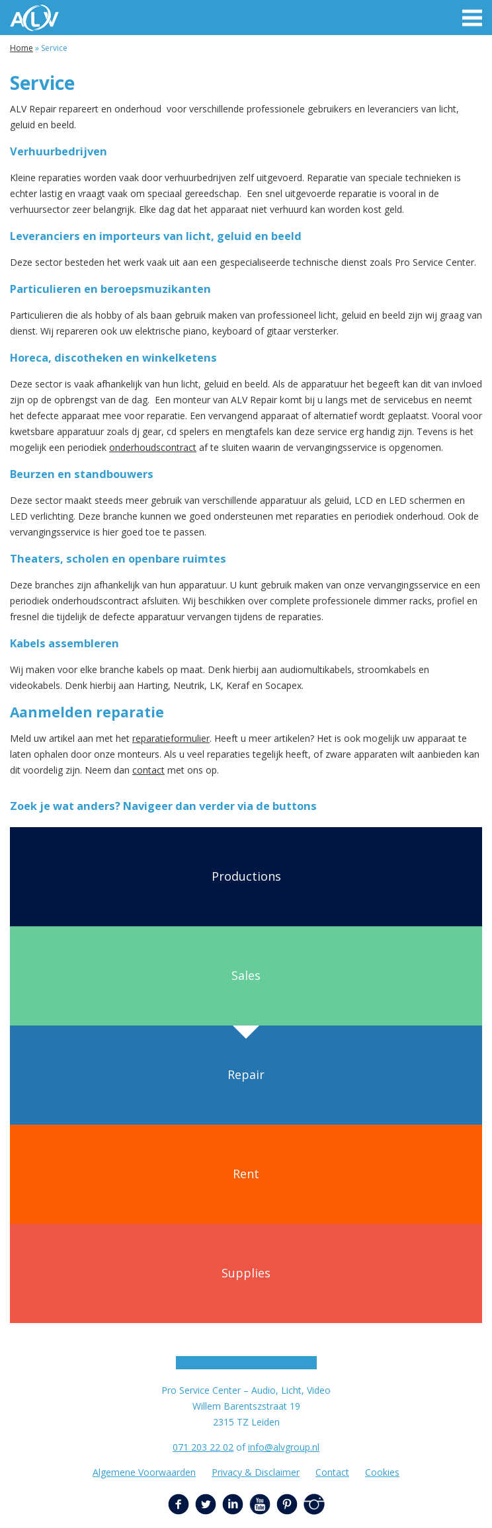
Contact (332, 1472)
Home (21, 48)
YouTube (259, 1504)
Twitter (205, 1504)
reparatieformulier (171, 738)
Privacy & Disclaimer (256, 1472)
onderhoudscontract (152, 447)
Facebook (178, 1504)
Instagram (314, 1504)
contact (148, 770)
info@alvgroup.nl (283, 1447)
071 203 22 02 (203, 1447)
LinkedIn (232, 1504)
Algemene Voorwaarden (144, 1472)
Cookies (382, 1472)
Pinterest (287, 1504)
